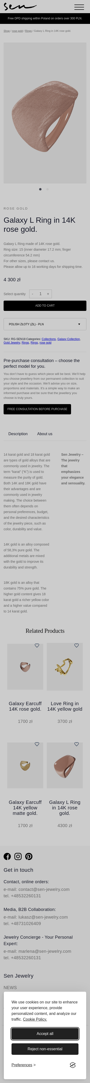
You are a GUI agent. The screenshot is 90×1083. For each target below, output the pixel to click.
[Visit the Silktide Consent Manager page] (72, 1065)
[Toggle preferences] (24, 1065)
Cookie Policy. (35, 1019)
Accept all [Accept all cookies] (45, 1034)
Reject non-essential (45, 1049)
